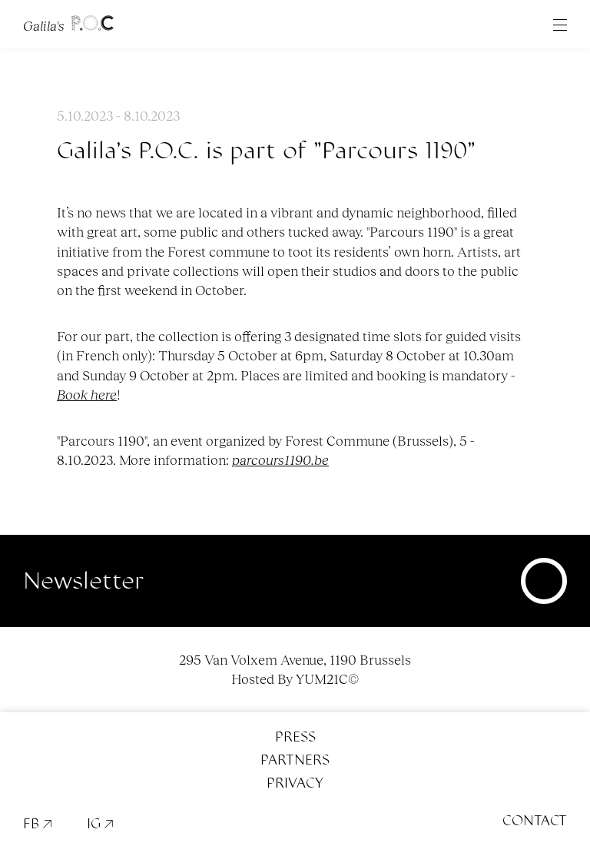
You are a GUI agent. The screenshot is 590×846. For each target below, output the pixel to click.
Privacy (295, 783)
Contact (534, 820)
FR (260, 60)
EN (296, 60)
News (330, 60)
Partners (295, 759)
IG (100, 823)
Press (295, 736)
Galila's (68, 23)
